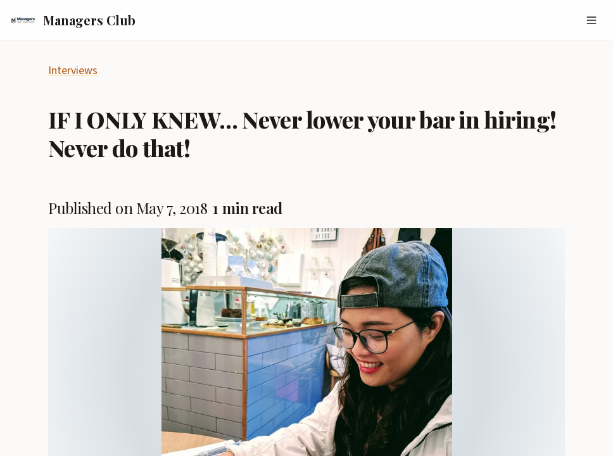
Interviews (73, 71)
